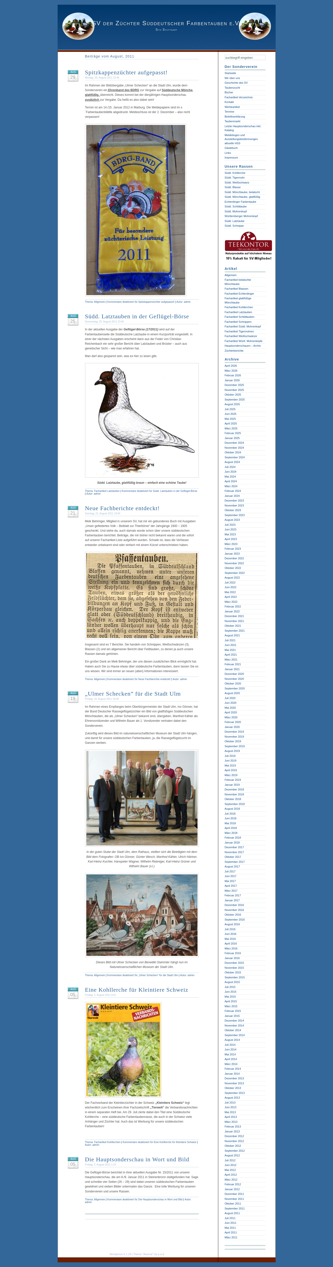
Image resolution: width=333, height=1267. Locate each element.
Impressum (231, 157)
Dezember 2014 (234, 1020)
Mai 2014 (230, 1054)
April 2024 (231, 481)
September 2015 (235, 977)
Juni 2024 (231, 471)
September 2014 (235, 1035)
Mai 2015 (230, 996)
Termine (229, 111)
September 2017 (235, 861)
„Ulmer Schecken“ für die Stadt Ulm (133, 693)
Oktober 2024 (233, 452)
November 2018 (234, 794)
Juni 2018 (231, 818)
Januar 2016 (232, 958)
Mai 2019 (230, 765)
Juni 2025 (231, 413)
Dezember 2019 (234, 731)
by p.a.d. (159, 1254)
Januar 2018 (232, 842)
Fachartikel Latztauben (107, 491)
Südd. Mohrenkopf (236, 211)
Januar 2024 (232, 495)
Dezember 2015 (234, 962)
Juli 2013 (230, 1102)
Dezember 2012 (234, 1136)
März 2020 (231, 717)
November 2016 (234, 909)
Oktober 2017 (233, 856)
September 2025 (235, 399)
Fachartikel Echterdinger (239, 293)
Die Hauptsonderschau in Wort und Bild (137, 1159)
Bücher (229, 92)
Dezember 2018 (234, 789)
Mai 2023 (230, 534)
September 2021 (235, 630)
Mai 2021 (230, 649)
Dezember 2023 (234, 500)
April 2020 (231, 712)
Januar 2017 (232, 900)
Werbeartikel (232, 106)
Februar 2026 (233, 375)
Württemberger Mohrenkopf (241, 216)
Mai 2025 (230, 418)
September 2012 (235, 1150)
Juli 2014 (230, 1044)
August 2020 (232, 693)
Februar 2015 (233, 1010)
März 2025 (231, 428)
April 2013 (231, 1116)
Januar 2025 (232, 438)
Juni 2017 (231, 876)
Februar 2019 (233, 779)
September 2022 (235, 572)
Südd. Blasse (233, 187)
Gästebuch (231, 147)
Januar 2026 (232, 380)
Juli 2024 (230, 466)
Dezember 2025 (234, 384)
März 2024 (231, 486)
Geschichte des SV (236, 82)
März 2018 (231, 832)
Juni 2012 (231, 1165)
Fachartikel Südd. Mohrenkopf (243, 326)
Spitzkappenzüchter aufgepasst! (126, 72)
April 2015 (231, 1001)
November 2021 (234, 621)
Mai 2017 (230, 881)
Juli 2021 (230, 640)
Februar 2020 (233, 722)
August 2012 (232, 1155)
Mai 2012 (230, 1169)
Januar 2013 (232, 1131)
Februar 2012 (233, 1184)
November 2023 (234, 505)
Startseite (230, 73)
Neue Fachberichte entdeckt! (122, 508)
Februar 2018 (233, 837)
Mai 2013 (230, 1112)
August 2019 (232, 750)
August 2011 (232, 1213)
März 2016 (231, 948)
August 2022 (232, 577)
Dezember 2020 (234, 673)
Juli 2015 (230, 986)
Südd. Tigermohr (235, 177)
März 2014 (231, 1064)
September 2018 (235, 804)
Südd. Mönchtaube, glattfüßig (242, 196)
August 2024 (232, 462)
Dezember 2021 (234, 616)
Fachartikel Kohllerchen (107, 1142)
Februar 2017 (233, 895)
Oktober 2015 (233, 972)
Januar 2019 (232, 784)
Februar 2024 (233, 490)
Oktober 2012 (233, 1145)
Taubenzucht (232, 87)
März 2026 (231, 370)
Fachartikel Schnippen (238, 321)
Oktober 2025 (233, 394)
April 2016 (231, 943)
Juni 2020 (231, 702)
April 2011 (231, 1232)
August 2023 (232, 519)
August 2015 (232, 982)
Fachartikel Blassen (236, 288)
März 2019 (231, 775)
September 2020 (235, 688)
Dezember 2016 (234, 905)
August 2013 (232, 1097)
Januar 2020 (232, 726)
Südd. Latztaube (234, 221)
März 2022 (231, 601)
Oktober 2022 (233, 567)
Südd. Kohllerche (235, 172)
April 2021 (231, 654)
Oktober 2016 (233, 914)
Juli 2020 (230, 698)
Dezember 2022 (234, 558)
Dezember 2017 (234, 847)
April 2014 (231, 1059)
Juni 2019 (231, 760)
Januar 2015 (232, 1015)
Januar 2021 (232, 669)
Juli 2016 (230, 929)
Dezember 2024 (234, 442)
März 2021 (231, 659)
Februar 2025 (233, 433)
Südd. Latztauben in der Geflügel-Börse (137, 316)
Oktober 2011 (233, 1203)
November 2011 (234, 1198)
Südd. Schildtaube (236, 206)
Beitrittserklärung (235, 116)
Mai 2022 (230, 592)
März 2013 (231, 1121)
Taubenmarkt (233, 121)
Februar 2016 (233, 953)
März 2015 (231, 1006)
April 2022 (231, 596)
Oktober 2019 (233, 741)
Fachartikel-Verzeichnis (239, 97)
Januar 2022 (232, 611)
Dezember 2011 (234, 1193)
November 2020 (234, 678)
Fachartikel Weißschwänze (241, 336)
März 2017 (231, 890)
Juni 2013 (231, 1107)
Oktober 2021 (233, 625)
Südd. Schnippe (234, 225)
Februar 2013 (233, 1126)
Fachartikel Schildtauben (239, 316)
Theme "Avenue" (143, 1254)
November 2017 (234, 852)
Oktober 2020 (233, 683)
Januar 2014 (232, 1073)
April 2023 (231, 539)
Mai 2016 (230, 938)
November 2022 (234, 563)
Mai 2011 (230, 1227)
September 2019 (235, 746)
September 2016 (235, 919)
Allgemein (99, 302)
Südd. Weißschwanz (237, 182)
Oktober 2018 (233, 799)
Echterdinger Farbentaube (240, 201)
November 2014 (234, 1025)
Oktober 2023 (233, 510)
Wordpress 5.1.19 (120, 1254)
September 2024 (235, 457)
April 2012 (231, 1174)
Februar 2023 (233, 548)
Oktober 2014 (233, 1030)
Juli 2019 (230, 755)
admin (187, 302)
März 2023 (231, 544)
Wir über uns (232, 78)
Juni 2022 (231, 587)
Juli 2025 (230, 409)
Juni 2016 (231, 933)
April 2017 (231, 885)
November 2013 (234, 1083)
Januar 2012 (232, 1189)
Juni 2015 (231, 991)
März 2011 (231, 1237)
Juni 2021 (231, 645)
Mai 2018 (230, 823)
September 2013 (235, 1092)
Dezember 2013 (234, 1078)
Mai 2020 (230, 707)
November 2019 (234, 736)
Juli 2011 (230, 1218)
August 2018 (232, 808)
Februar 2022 (233, 606)
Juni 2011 (231, 1222)
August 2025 (232, 404)
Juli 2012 (230, 1160)
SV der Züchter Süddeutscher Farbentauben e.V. (166, 23)
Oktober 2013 (233, 1087)
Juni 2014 (231, 1049)
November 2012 (234, 1141)
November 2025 (234, 389)
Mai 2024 (230, 476)
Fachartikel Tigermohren (239, 331)
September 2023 (235, 515)
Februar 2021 (233, 664)
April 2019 (231, 770)
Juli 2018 (230, 813)
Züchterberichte (234, 350)
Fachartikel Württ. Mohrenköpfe (244, 341)
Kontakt (229, 102)
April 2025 (231, 423)
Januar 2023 (232, 553)
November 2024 (234, 447)
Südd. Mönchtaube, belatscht (242, 192)
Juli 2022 (230, 582)
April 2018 (231, 827)
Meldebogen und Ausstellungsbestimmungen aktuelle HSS (241, 139)
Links (228, 152)
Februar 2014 (233, 1068)
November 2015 (234, 967)
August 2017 (232, 866)
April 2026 (231, 365)
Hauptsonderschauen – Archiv (243, 345)
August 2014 (232, 1039)
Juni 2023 (231, 529)
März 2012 (231, 1179)
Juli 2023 (230, 524)
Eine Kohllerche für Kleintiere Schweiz (136, 989)
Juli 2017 (230, 871)
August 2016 (232, 924)
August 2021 (232, 635)
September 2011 (235, 1208)
